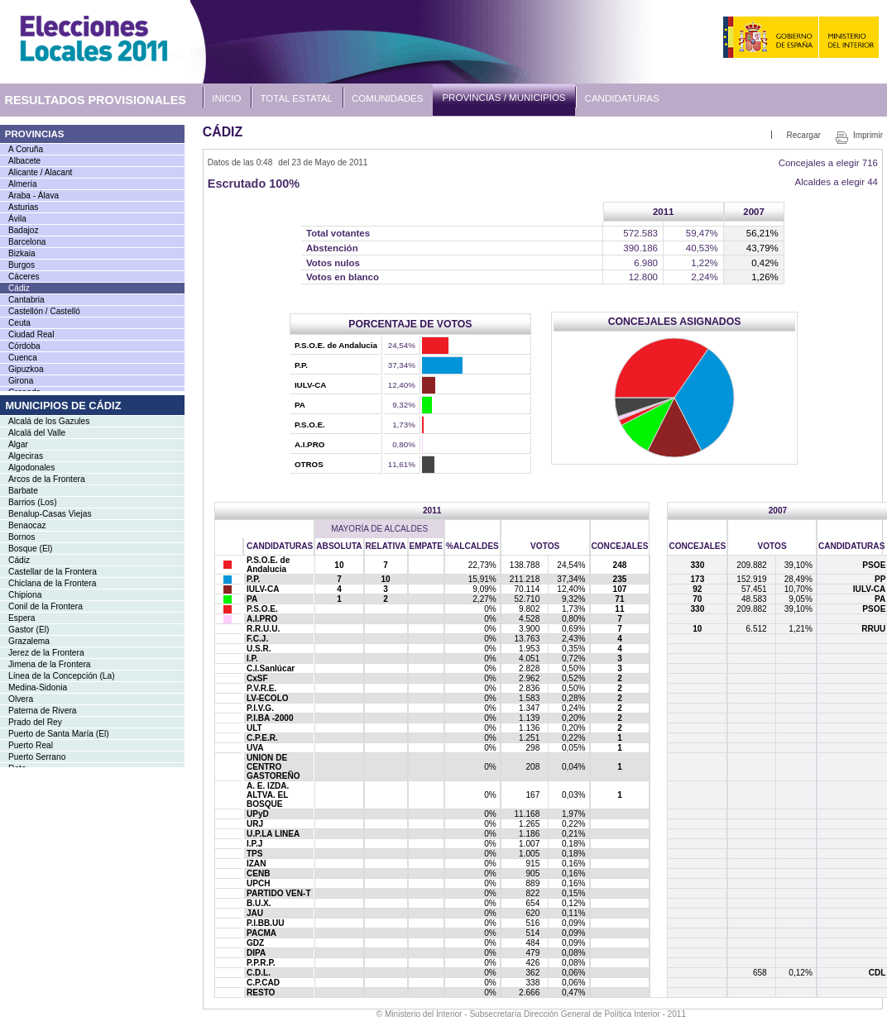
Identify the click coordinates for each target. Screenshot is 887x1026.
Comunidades (387, 98)
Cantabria (26, 299)
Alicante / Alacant (40, 172)
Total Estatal (297, 98)
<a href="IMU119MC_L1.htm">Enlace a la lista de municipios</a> (92, 581)
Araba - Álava (33, 195)
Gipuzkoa (26, 369)
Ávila (17, 218)
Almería (22, 183)
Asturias (23, 207)
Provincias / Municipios (503, 98)
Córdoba (24, 346)
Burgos (21, 265)
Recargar (803, 135)
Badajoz (23, 230)
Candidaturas (622, 98)
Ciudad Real (31, 334)
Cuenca (22, 357)
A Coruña (25, 149)
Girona (20, 380)
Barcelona (27, 241)
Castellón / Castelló (44, 311)
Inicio (226, 98)
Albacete (24, 160)
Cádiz (19, 288)
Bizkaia (22, 253)
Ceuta (19, 322)
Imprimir (868, 135)
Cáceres (24, 276)
